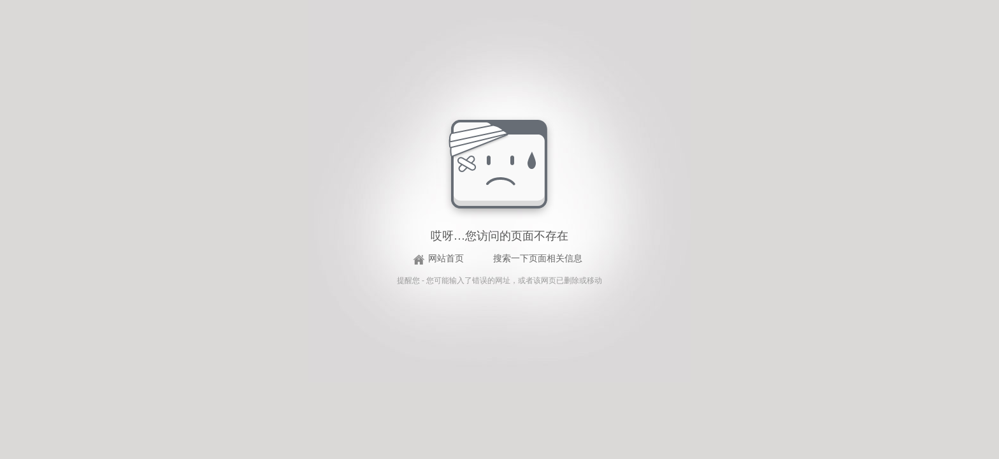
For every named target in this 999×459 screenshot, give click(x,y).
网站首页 (446, 258)
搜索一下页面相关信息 (537, 258)
